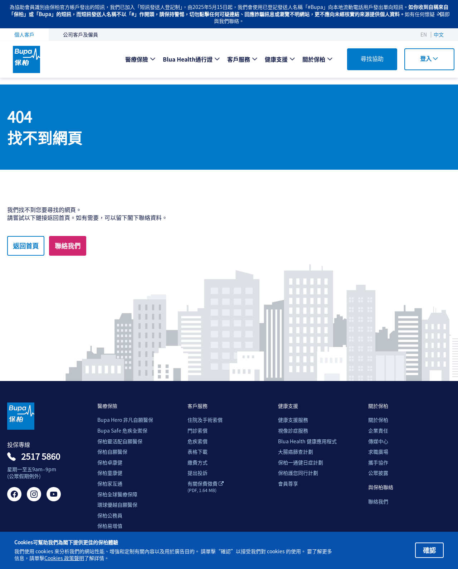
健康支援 (276, 59)
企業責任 (378, 430)
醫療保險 (136, 59)
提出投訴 (197, 472)
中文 (439, 34)
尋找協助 (372, 58)
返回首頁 (26, 245)
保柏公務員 (109, 515)
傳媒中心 (378, 441)
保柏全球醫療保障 (117, 494)
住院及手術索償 (205, 419)
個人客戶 (24, 34)
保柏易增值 (109, 525)
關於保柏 (313, 59)
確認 (429, 550)
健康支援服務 (293, 419)
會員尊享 (288, 483)
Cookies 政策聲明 (64, 558)
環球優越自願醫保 (117, 504)
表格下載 (197, 451)
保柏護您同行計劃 (298, 472)
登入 (429, 58)
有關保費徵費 (205, 486)
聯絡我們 (68, 245)
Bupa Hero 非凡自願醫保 (125, 419)
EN (423, 34)
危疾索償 (197, 441)
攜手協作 (378, 462)
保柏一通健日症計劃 (300, 462)
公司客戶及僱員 (80, 34)
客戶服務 (238, 59)
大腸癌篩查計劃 (295, 451)
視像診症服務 (293, 430)
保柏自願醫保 (112, 451)
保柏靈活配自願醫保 (119, 441)
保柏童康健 (109, 472)
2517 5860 (40, 456)
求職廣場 (378, 451)
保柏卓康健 (109, 462)
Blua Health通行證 (188, 59)
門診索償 (197, 430)
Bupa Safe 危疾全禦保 (122, 430)
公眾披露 (378, 472)
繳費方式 (197, 462)
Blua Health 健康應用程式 (307, 441)
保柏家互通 (109, 483)
